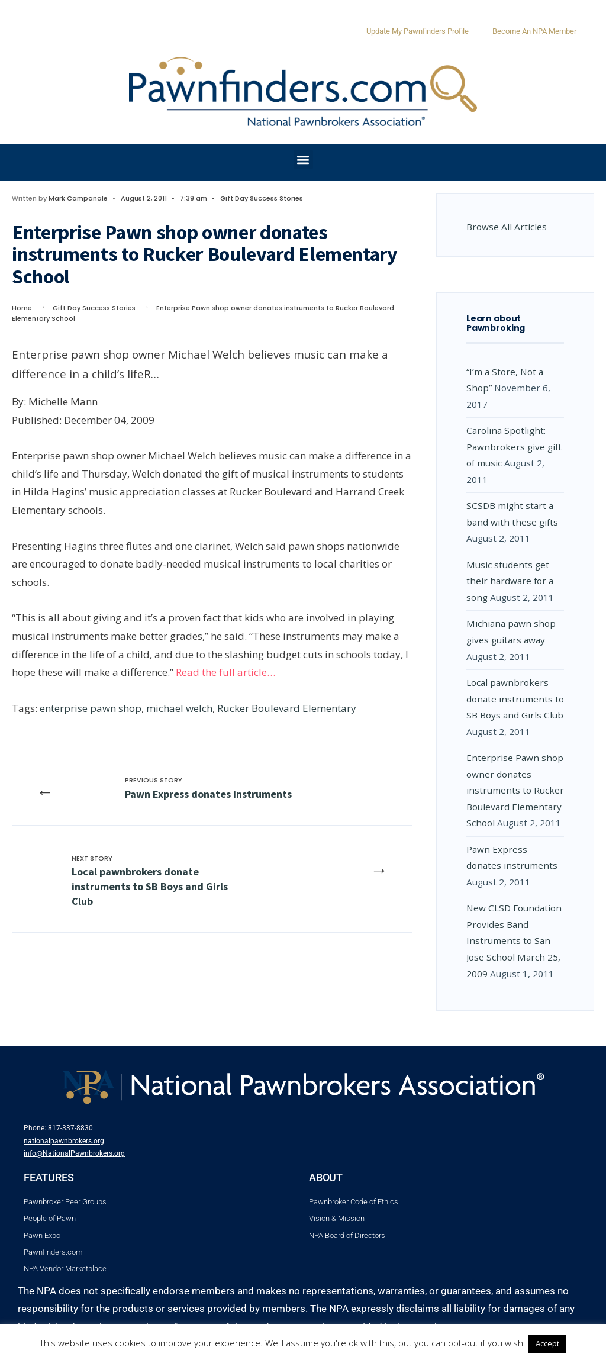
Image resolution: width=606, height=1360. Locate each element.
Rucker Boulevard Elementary (286, 708)
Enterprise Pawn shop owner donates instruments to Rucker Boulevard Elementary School (515, 790)
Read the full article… (225, 672)
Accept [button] (547, 1343)
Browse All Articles (506, 227)
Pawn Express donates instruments (208, 787)
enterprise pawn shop (90, 708)
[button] (303, 159)
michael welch (179, 708)
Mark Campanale (78, 198)
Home (22, 307)
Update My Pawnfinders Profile (417, 31)
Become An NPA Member (534, 31)
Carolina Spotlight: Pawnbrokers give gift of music (514, 446)
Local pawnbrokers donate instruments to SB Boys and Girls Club (150, 880)
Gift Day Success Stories (261, 198)
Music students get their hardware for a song (509, 581)
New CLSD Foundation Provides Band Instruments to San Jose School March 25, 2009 (514, 940)
